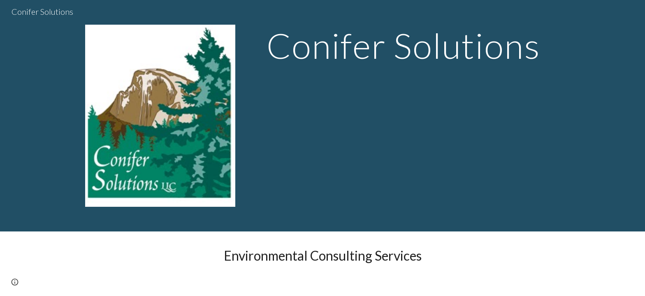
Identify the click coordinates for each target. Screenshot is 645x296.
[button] (15, 282)
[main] (403, 45)
